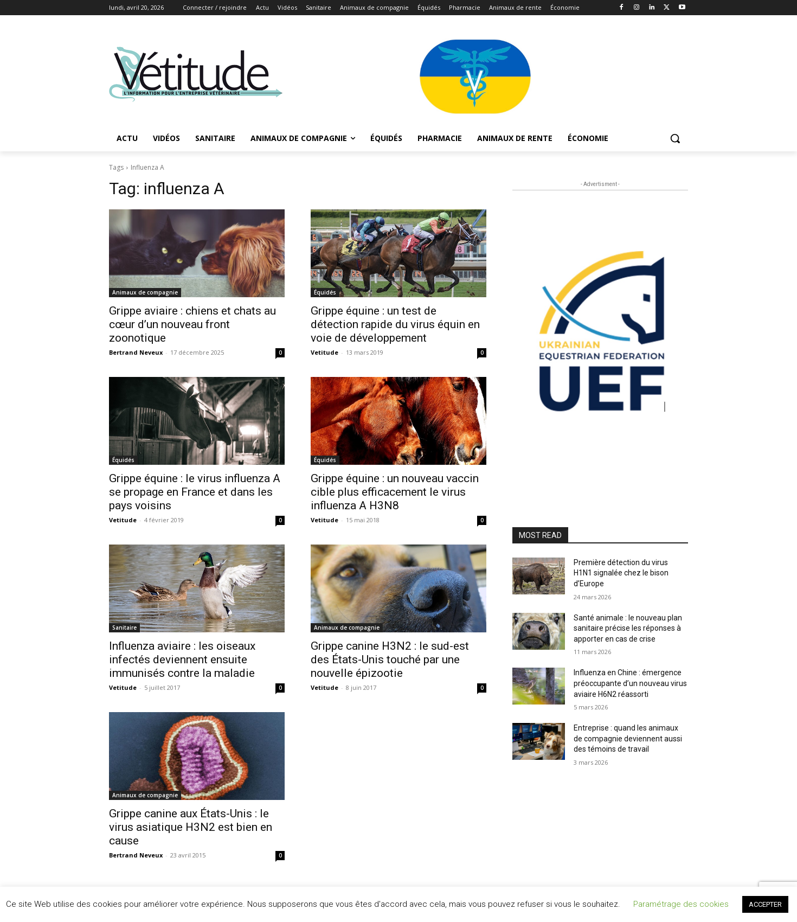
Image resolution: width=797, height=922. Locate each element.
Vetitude (324, 352)
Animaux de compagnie (145, 292)
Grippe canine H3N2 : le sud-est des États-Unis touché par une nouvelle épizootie (390, 659)
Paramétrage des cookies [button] (681, 904)
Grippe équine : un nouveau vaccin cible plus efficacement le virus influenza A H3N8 (395, 492)
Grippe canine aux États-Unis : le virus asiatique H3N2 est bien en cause (190, 827)
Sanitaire (124, 627)
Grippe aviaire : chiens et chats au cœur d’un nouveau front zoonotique (192, 324)
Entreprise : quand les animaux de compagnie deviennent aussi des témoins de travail (628, 738)
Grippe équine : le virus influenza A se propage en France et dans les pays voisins (194, 492)
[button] (675, 138)
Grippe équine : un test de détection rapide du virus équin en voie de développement (395, 324)
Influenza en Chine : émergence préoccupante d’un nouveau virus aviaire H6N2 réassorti (630, 683)
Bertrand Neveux (136, 352)
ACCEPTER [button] (765, 904)
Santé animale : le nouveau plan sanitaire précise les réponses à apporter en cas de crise (628, 628)
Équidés (325, 292)
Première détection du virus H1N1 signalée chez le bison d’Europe (621, 573)
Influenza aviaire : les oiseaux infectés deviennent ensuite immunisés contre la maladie (182, 659)
